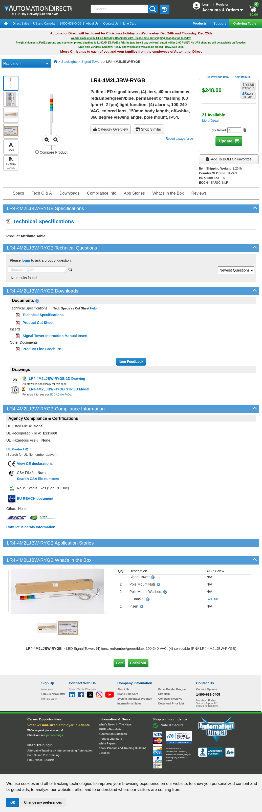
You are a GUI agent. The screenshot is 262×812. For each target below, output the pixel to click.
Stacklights (69, 62)
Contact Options (206, 671)
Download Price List (171, 686)
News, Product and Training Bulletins (122, 730)
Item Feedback (131, 362)
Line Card (129, 23)
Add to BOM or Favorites (228, 159)
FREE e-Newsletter (111, 712)
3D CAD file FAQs (60, 394)
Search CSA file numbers (38, 479)
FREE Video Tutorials (40, 742)
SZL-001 (213, 582)
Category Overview (110, 129)
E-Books (104, 735)
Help (93, 308)
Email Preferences (127, 769)
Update (225, 141)
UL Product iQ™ (19, 449)
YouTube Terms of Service (196, 769)
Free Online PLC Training (43, 737)
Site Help (164, 676)
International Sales (129, 686)
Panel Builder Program (172, 671)
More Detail (210, 120)
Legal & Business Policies (160, 769)
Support (220, 23)
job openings (54, 717)
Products (200, 23)
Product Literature (110, 721)
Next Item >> (243, 76)
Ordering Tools (245, 23)
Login (206, 4)
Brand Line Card (127, 676)
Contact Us (110, 23)
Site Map (52, 769)
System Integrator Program (134, 681)
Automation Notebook (113, 716)
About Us (92, 23)
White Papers (107, 726)
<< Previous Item (218, 76)
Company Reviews (170, 681)
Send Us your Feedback (77, 769)
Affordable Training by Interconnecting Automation (60, 733)
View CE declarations (35, 464)
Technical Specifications (40, 221)
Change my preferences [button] (43, 802)
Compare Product (51, 152)
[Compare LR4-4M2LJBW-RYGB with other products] (37, 152)
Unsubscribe (104, 769)
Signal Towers (91, 62)
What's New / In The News (115, 707)
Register (222, 4)
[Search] (120, 9)
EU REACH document (35, 498)
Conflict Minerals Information (30, 527)
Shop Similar (148, 129)
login (26, 260)
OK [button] (12, 802)
